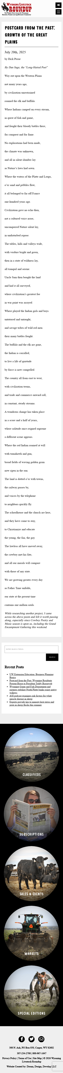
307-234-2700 (24, 1053)
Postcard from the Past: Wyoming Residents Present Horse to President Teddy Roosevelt (31, 682)
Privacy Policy (9, 1058)
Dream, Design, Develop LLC (41, 1066)
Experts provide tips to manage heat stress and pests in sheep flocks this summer (32, 703)
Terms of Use (24, 1058)
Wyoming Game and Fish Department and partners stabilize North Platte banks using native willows (33, 689)
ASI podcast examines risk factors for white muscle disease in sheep (31, 697)
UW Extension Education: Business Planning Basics (31, 676)
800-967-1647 (39, 1053)
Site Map (37, 1058)
